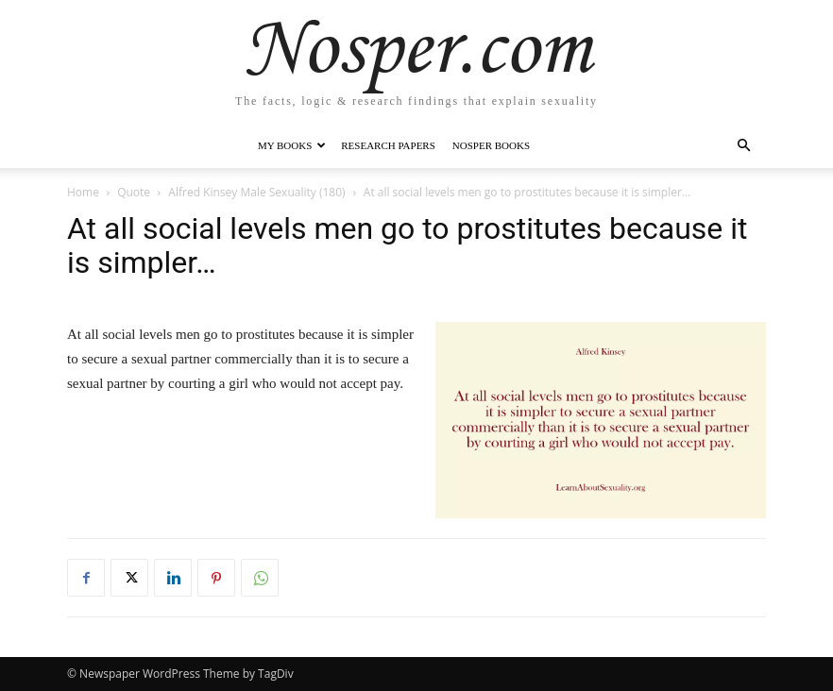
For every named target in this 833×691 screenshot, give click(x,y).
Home (83, 192)
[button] (743, 146)
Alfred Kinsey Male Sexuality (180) (256, 192)
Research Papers (388, 145)
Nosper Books (491, 145)
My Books (292, 145)
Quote (133, 192)
